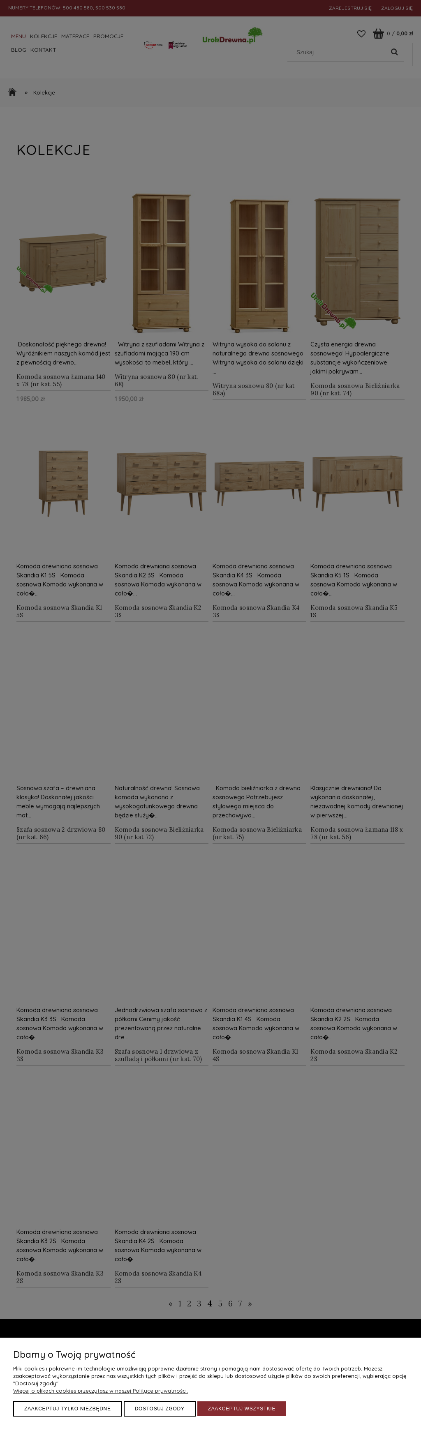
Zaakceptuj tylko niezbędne (67, 1409)
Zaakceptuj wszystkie (242, 1409)
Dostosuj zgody (160, 1409)
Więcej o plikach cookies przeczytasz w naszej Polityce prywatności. (100, 1390)
